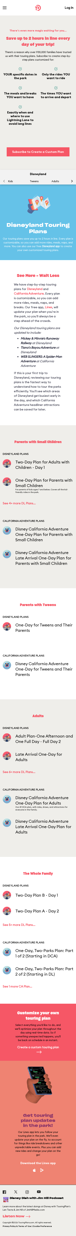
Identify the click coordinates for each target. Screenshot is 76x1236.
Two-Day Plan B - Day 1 (36, 895)
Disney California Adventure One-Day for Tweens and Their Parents (43, 669)
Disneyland (34, 289)
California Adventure (29, 293)
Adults (55, 181)
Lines (48, 307)
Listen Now (17, 1216)
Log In (69, 8)
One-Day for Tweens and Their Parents (43, 627)
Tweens (34, 181)
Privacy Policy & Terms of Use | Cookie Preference (27, 1226)
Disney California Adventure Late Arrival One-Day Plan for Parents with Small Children (43, 558)
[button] (72, 181)
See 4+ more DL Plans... (19, 503)
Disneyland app (51, 246)
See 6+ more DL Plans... (19, 772)
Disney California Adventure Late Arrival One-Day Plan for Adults (43, 826)
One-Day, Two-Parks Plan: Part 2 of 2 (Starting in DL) (44, 971)
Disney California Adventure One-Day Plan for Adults (41, 800)
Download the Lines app (38, 1163)
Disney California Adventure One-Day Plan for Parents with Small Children (43, 534)
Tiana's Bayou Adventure (38, 347)
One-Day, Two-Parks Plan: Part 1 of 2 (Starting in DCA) (44, 953)
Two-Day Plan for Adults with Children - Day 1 (42, 464)
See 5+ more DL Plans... (19, 925)
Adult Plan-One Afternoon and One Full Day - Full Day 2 (44, 738)
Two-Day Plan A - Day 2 (37, 910)
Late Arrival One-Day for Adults (38, 757)
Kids (10, 181)
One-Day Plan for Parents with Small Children (43, 483)
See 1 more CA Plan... (17, 986)
